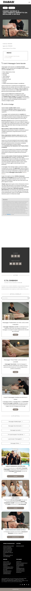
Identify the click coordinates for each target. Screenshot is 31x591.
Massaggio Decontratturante (14, 425)
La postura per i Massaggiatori (15, 439)
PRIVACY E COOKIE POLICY (21, 563)
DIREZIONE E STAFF (20, 569)
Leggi (15, 334)
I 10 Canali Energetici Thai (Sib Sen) (15, 434)
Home (5, 7)
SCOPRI (15, 476)
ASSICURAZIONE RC (7, 570)
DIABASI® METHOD (20, 568)
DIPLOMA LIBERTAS (7, 551)
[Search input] (15, 298)
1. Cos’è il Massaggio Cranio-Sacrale (11, 56)
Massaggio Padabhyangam (15, 421)
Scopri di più (15, 537)
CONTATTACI (18, 561)
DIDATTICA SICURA (7, 563)
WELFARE (5, 569)
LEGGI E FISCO (6, 561)
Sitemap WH (10, 581)
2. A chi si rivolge (7, 57)
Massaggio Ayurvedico (15, 430)
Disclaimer (9, 214)
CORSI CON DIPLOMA (7, 549)
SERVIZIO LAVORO (20, 545)
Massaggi (12, 7)
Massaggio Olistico (15, 443)
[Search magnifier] (28, 298)
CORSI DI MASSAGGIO (7, 548)
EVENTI (17, 567)
